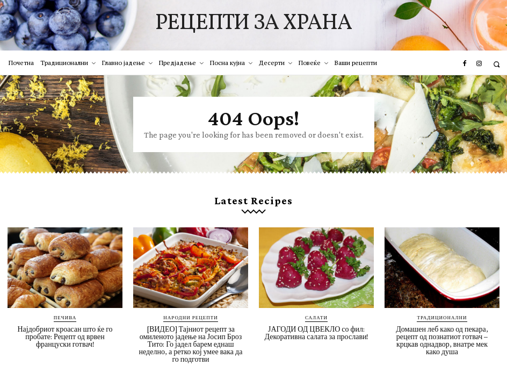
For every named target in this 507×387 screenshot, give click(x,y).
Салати (316, 317)
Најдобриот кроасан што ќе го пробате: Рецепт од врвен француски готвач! (64, 336)
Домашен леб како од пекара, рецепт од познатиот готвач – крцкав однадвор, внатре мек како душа (442, 340)
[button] (496, 64)
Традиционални (442, 317)
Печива (65, 317)
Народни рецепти (190, 317)
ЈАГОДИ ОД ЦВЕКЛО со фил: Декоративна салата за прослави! (316, 333)
